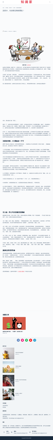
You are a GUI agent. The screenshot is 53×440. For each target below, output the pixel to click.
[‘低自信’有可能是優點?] (8, 353)
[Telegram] (34, 340)
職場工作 (14, 31)
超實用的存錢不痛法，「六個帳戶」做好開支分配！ (13, 331)
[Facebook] (18, 340)
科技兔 (4, 407)
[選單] (3, 1)
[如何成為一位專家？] (8, 394)
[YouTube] (30, 340)
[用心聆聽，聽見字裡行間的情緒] (8, 380)
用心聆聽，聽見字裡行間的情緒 (20, 379)
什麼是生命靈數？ (18, 366)
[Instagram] (22, 340)
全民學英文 (5, 405)
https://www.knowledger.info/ (21, 433)
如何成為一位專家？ (18, 393)
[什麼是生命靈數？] (8, 367)
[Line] (26, 340)
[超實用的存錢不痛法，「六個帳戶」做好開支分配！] (14, 323)
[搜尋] (49, 2)
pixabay (28, 65)
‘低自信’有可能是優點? (19, 352)
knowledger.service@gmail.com (39, 433)
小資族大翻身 (21, 271)
